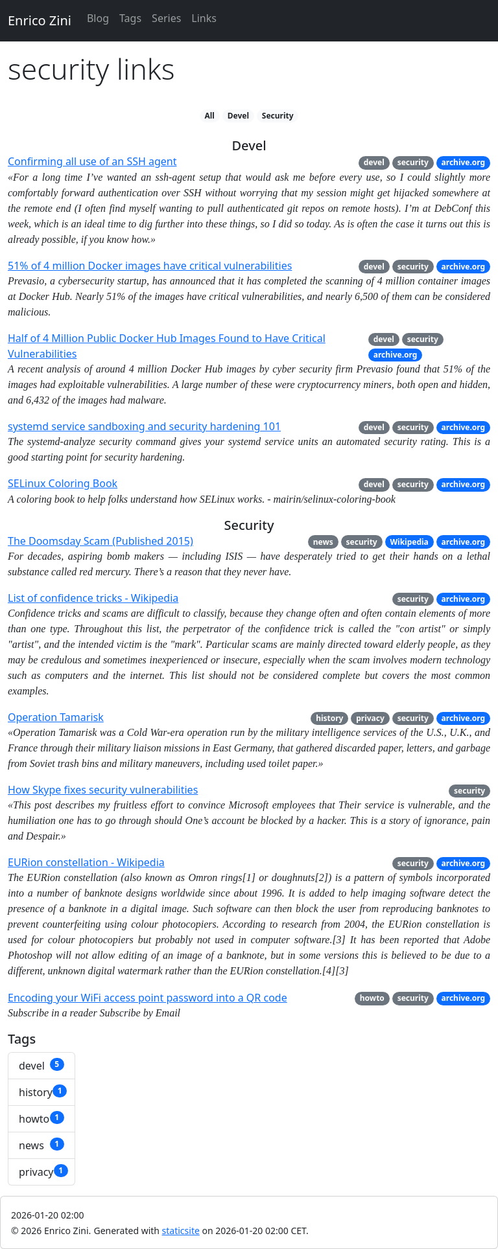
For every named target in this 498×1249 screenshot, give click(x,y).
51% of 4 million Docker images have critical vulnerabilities (150, 265)
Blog (98, 18)
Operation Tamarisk (56, 717)
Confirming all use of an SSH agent (92, 161)
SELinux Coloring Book (62, 483)
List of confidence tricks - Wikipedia (93, 598)
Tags (130, 18)
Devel (238, 115)
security (413, 162)
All (209, 115)
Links (204, 18)
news (323, 541)
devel (374, 162)
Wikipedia (409, 541)
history (329, 718)
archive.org (464, 162)
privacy (370, 718)
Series (166, 18)
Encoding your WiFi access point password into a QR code (147, 998)
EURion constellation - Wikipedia (86, 862)
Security (278, 115)
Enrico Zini (39, 20)
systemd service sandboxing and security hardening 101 (144, 426)
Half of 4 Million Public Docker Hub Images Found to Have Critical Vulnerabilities (167, 346)
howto (372, 997)
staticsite (181, 1230)
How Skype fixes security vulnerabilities (103, 790)
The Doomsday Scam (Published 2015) (100, 541)
